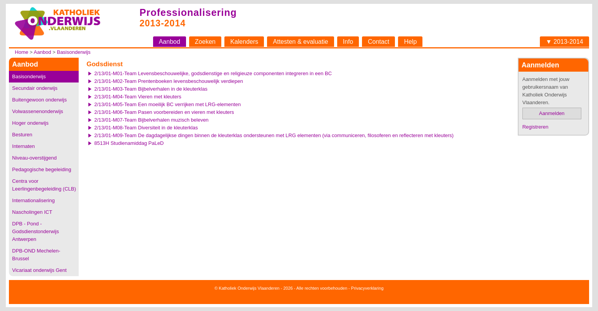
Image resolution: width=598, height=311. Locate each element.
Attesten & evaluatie (300, 41)
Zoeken (205, 41)
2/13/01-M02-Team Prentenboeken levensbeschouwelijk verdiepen (168, 81)
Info (348, 41)
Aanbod (169, 41)
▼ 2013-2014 (564, 41)
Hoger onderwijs (30, 123)
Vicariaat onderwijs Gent (39, 270)
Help (410, 41)
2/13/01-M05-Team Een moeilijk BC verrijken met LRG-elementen (167, 104)
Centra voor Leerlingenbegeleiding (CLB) (44, 185)
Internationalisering (33, 200)
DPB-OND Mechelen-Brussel (36, 254)
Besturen (22, 134)
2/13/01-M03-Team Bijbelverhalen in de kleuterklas (150, 89)
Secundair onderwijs (34, 88)
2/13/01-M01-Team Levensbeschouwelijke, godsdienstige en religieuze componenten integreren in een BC (213, 73)
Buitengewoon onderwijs (39, 100)
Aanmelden (552, 113)
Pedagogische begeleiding (41, 169)
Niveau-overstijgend (34, 158)
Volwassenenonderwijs (37, 111)
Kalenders (244, 41)
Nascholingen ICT (32, 212)
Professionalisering (188, 12)
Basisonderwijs (74, 52)
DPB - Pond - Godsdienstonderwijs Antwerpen (35, 231)
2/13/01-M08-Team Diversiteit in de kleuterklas (146, 128)
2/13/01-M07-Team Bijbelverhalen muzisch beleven (151, 120)
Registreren (535, 127)
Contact (378, 41)
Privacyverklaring (367, 288)
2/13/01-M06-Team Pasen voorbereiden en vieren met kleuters (164, 112)
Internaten (23, 146)
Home (21, 52)
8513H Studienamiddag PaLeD (129, 143)
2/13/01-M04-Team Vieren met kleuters (137, 97)
